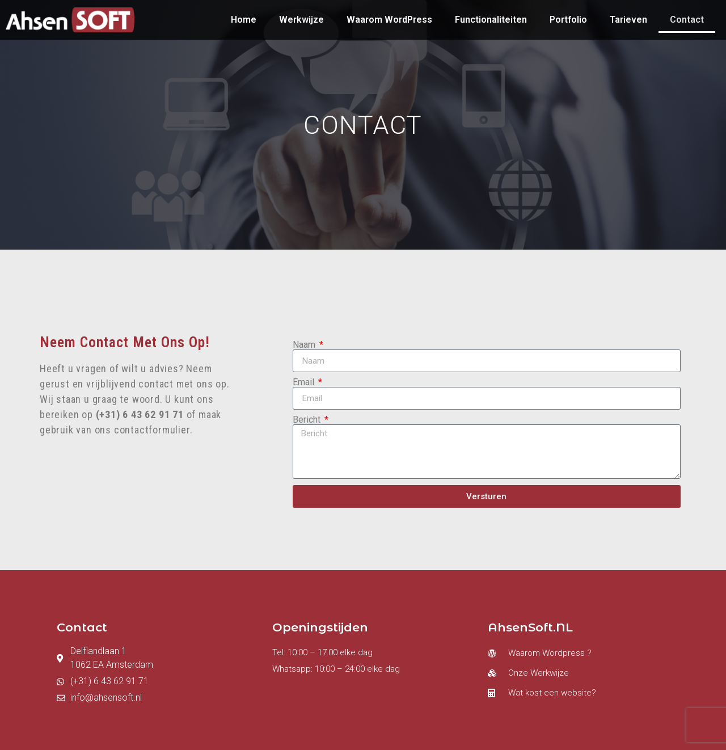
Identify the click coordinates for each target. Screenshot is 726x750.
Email (304, 382)
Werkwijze (301, 19)
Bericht (308, 419)
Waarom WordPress (389, 19)
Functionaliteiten (491, 19)
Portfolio (568, 19)
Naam (305, 344)
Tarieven (628, 19)
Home (243, 19)
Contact (687, 19)
